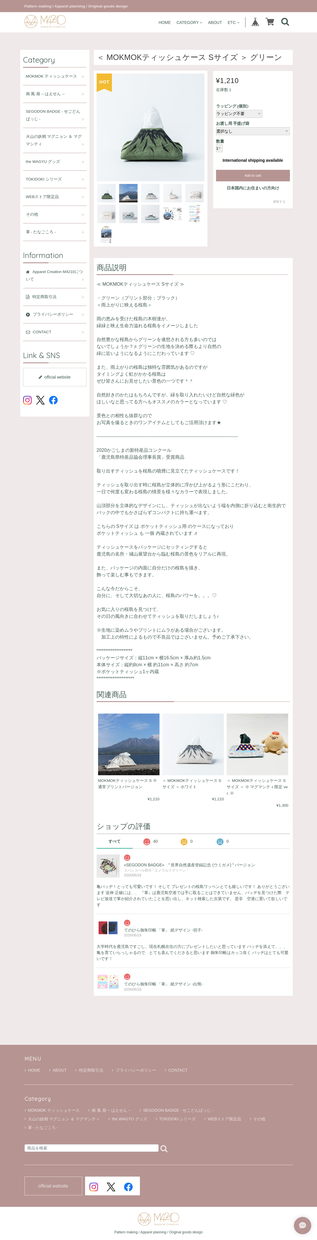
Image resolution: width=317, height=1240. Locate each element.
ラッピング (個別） (233, 106)
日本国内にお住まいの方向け (253, 188)
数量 (220, 142)
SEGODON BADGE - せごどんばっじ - (53, 115)
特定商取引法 (89, 1070)
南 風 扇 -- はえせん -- (45, 94)
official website (55, 377)
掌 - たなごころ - (41, 232)
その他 (32, 214)
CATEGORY (189, 22)
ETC (233, 22)
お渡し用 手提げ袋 (233, 123)
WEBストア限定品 (42, 197)
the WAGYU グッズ (43, 161)
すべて (114, 841)
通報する (279, 201)
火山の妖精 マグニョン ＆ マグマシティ (54, 140)
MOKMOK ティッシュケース (51, 76)
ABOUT (215, 22)
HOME (165, 22)
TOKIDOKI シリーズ (44, 179)
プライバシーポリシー (134, 1070)
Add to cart (252, 176)
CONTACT (176, 1070)
